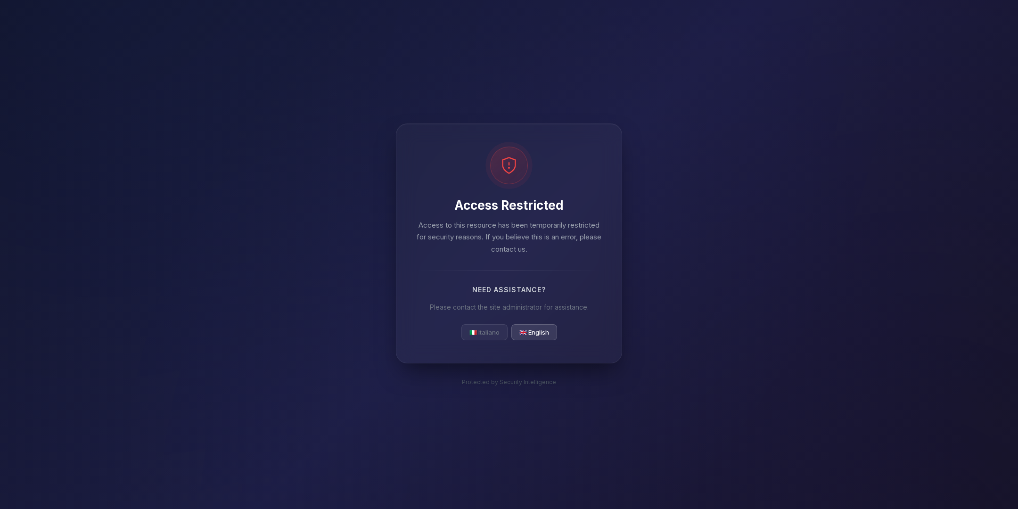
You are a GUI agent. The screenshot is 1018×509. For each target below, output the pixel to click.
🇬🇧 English (534, 332)
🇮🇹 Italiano (484, 332)
